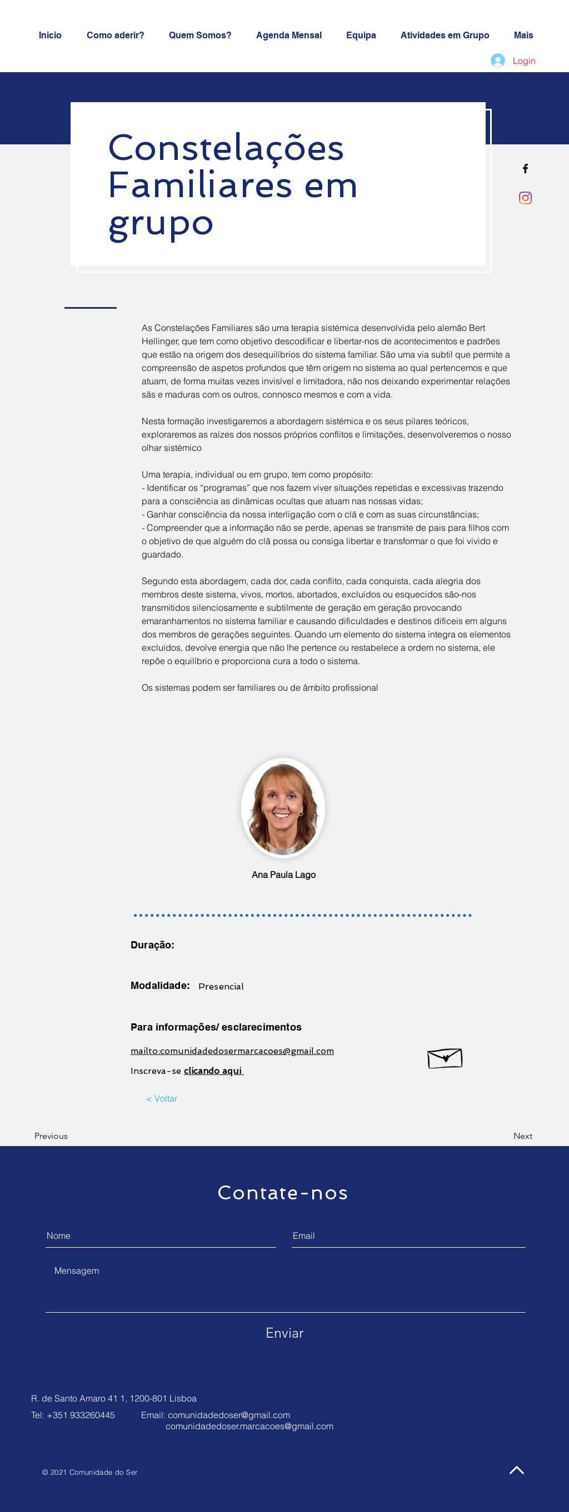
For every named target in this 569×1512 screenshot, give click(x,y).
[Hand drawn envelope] (446, 1055)
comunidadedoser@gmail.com (229, 1414)
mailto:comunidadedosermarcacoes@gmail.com (232, 1051)
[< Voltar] (161, 1098)
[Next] (502, 1136)
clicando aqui (214, 1071)
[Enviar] (284, 1333)
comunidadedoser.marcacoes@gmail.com (249, 1425)
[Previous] (66, 1136)
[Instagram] (525, 198)
